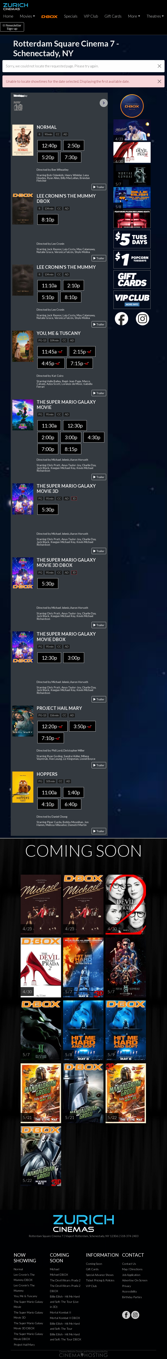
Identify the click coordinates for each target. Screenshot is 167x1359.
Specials (70, 16)
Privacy (126, 1286)
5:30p (48, 509)
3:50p (82, 726)
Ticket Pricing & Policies (100, 1280)
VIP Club (91, 16)
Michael (54, 1269)
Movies (26, 16)
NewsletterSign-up (12, 26)
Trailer (98, 187)
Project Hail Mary (24, 1344)
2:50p (74, 145)
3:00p (71, 437)
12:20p (52, 726)
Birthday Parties (132, 1297)
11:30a (49, 425)
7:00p (48, 449)
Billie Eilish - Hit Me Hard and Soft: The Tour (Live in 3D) (65, 1301)
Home (8, 16)
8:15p (71, 449)
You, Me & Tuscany (25, 1296)
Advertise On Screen (134, 1280)
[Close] (159, 66)
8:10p (48, 219)
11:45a (52, 351)
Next (104, 103)
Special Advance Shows (100, 1274)
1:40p (73, 792)
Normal (18, 1269)
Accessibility (129, 1291)
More (132, 16)
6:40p (71, 804)
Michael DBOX (59, 1274)
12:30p (74, 425)
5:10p (48, 297)
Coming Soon (94, 1263)
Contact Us (129, 1263)
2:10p (73, 285)
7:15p (80, 363)
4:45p (51, 363)
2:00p (48, 437)
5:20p (48, 157)
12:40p (49, 145)
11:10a (49, 285)
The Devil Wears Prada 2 (65, 1280)
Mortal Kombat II (60, 1312)
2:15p (82, 351)
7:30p (71, 157)
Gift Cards (113, 16)
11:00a (49, 792)
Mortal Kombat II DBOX (65, 1318)
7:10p (51, 738)
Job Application (131, 1274)
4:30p (94, 437)
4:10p (48, 804)
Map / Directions (132, 1269)
